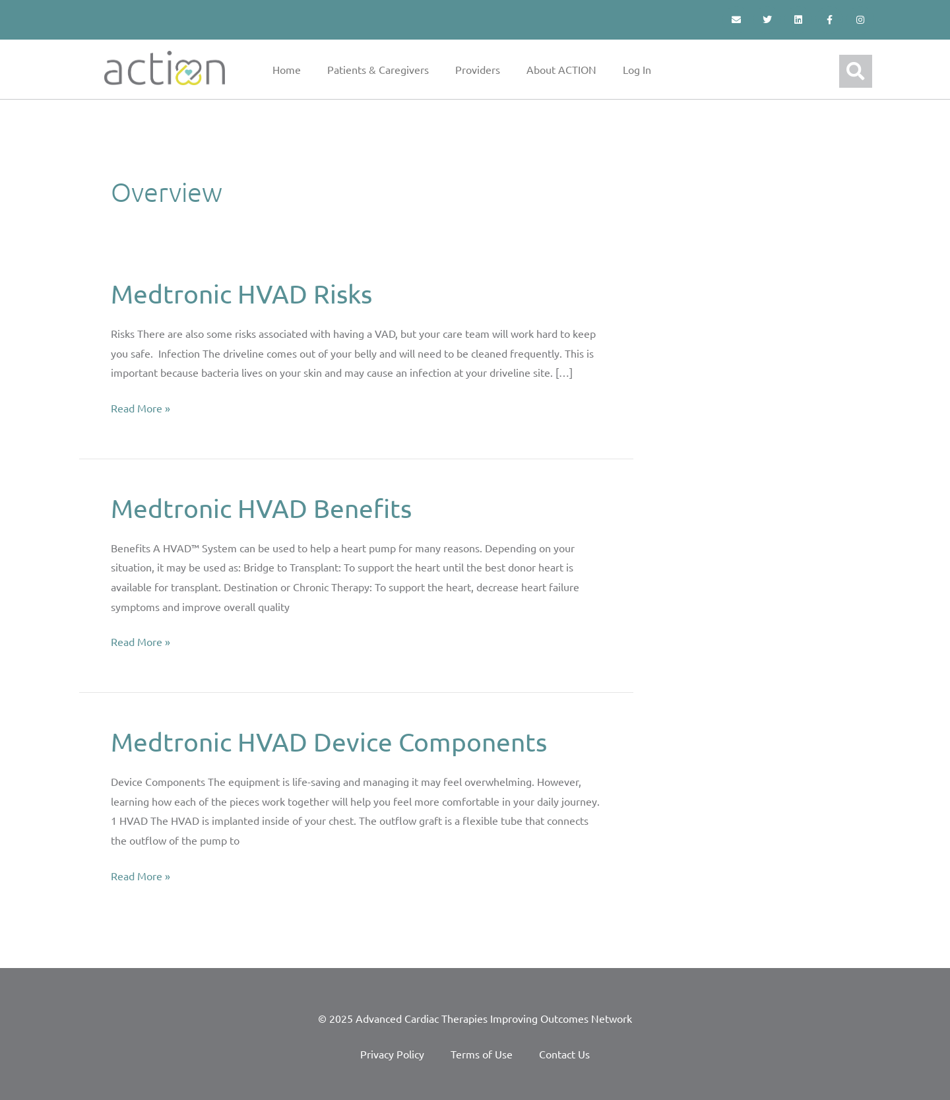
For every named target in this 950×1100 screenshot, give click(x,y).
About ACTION (561, 69)
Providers (477, 69)
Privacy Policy (392, 1053)
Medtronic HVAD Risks (245, 293)
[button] (855, 71)
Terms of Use (482, 1053)
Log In (637, 69)
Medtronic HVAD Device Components (334, 741)
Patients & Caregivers (378, 69)
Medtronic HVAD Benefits (265, 507)
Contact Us (564, 1053)
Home (286, 69)
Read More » (140, 406)
